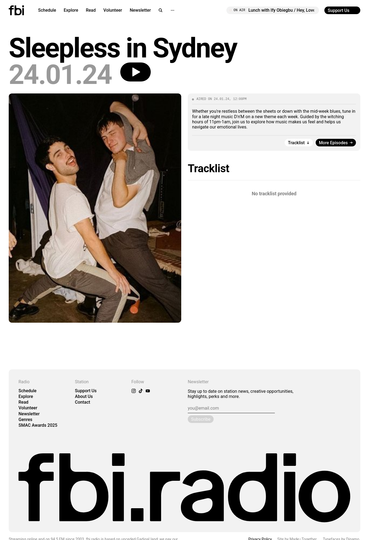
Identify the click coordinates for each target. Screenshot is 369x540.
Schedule (47, 10)
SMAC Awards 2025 (38, 425)
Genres (25, 419)
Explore (71, 10)
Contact (82, 402)
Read (91, 10)
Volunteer (112, 10)
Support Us (86, 391)
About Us (84, 396)
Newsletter (140, 10)
